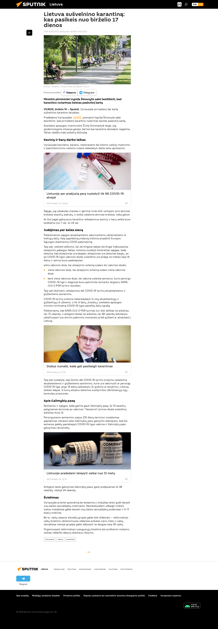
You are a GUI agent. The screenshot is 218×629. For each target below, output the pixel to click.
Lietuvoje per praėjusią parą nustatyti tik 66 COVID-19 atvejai (85, 195)
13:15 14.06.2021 (51, 31)
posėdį (77, 117)
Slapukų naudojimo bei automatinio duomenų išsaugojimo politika (114, 595)
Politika (72, 569)
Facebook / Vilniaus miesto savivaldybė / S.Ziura (70, 86)
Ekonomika (85, 569)
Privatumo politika (71, 595)
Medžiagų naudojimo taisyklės (46, 595)
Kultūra (113, 569)
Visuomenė (49, 539)
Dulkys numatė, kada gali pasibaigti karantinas (80, 366)
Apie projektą (22, 595)
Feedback (152, 595)
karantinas (70, 539)
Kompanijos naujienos (171, 595)
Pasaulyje (59, 569)
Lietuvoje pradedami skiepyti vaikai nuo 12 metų (81, 473)
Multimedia (126, 569)
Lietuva (60, 539)
